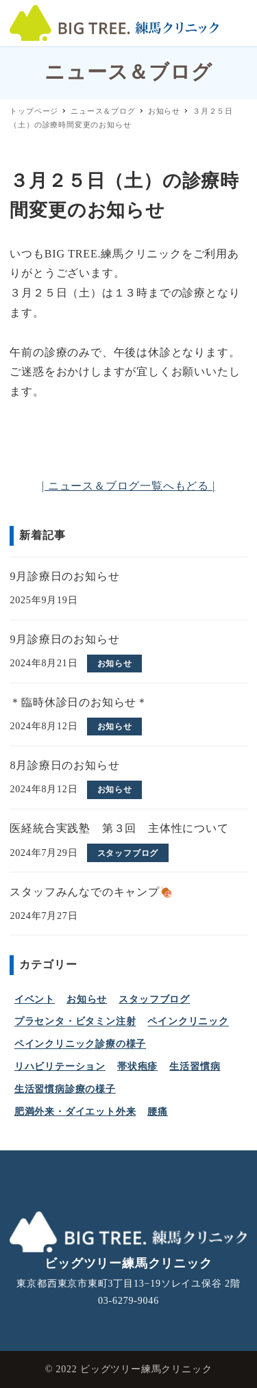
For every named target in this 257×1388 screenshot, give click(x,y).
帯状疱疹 (137, 1066)
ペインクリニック (187, 1022)
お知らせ (86, 999)
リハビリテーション (60, 1066)
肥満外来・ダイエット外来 (75, 1112)
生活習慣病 (194, 1066)
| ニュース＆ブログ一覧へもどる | (128, 486)
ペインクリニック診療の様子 (80, 1044)
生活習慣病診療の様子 (65, 1089)
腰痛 (157, 1112)
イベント (34, 999)
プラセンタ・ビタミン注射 (75, 1022)
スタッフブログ (154, 999)
